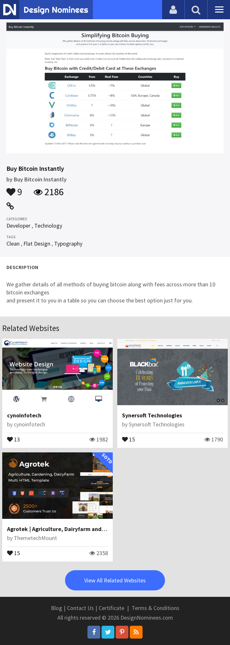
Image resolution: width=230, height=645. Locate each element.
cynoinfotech (24, 415)
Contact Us (80, 608)
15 (128, 439)
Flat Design (36, 243)
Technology (48, 225)
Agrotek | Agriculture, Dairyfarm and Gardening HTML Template (89, 529)
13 (13, 439)
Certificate (111, 608)
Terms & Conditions (155, 608)
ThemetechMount (35, 538)
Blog (56, 608)
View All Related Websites (115, 580)
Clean (13, 243)
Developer (18, 225)
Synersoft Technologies (152, 415)
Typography (68, 243)
